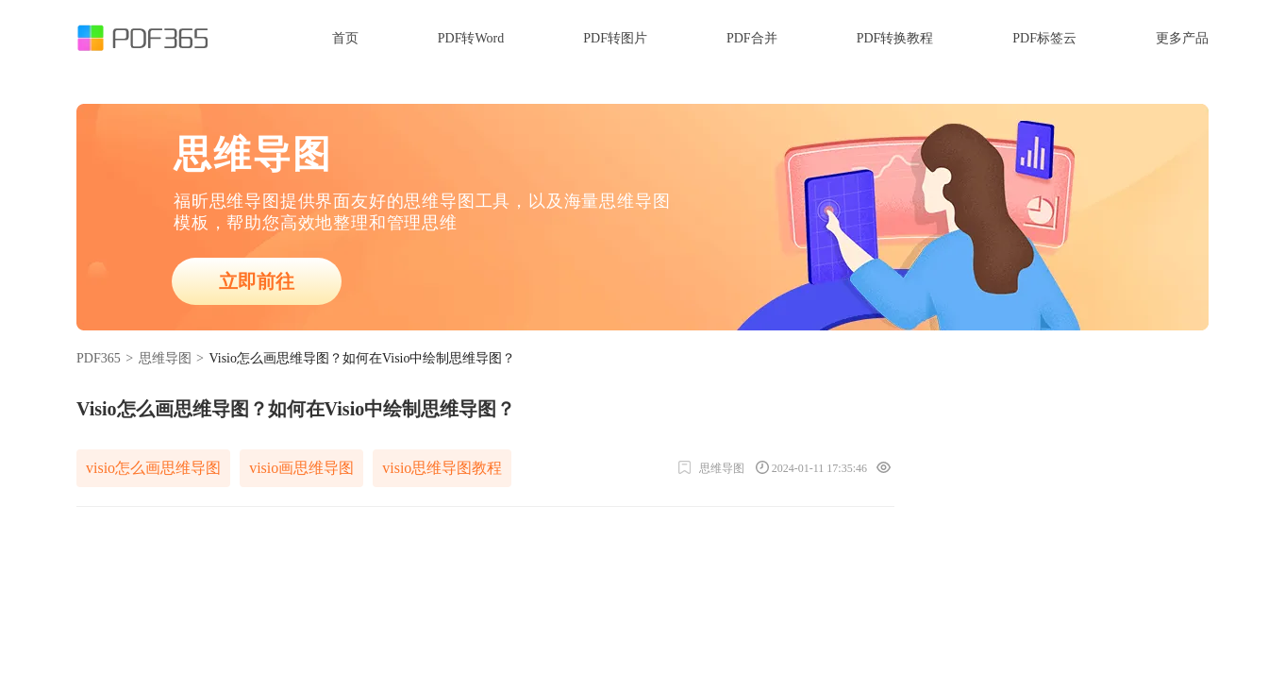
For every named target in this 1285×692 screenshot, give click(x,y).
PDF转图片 (615, 38)
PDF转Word (471, 38)
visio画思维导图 (301, 468)
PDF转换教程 (895, 38)
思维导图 (165, 358)
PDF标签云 (1044, 38)
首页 (345, 38)
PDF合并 (751, 38)
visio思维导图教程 (442, 468)
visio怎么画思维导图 (153, 468)
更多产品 (1182, 38)
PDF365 (98, 358)
